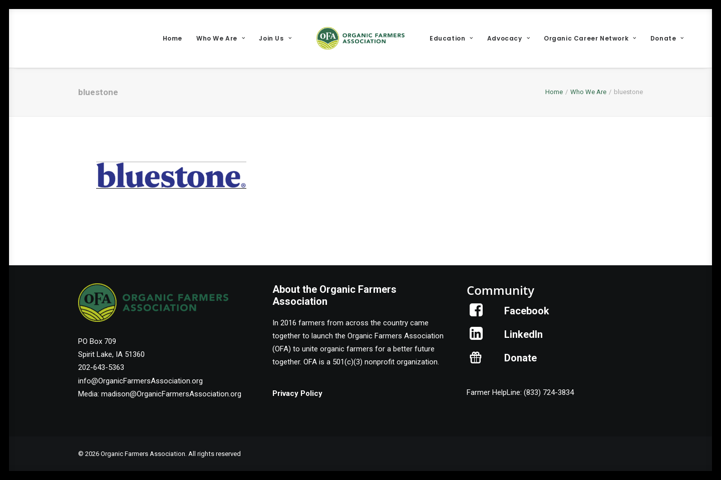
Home (172, 38)
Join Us (275, 38)
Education (451, 38)
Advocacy (508, 38)
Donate (667, 38)
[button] (476, 313)
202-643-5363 (101, 367)
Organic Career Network (590, 38)
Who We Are (220, 38)
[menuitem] (172, 38)
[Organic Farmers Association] (360, 38)
